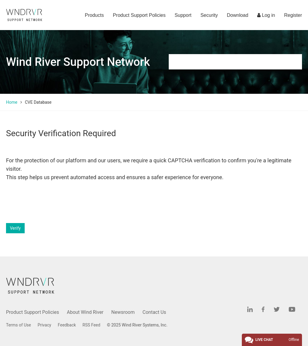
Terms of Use (18, 325)
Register (293, 15)
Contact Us (154, 312)
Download (237, 15)
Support (182, 15)
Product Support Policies (139, 15)
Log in (266, 15)
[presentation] (51, 202)
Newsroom (123, 312)
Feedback (67, 325)
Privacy (44, 325)
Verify (15, 228)
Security (209, 15)
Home (11, 102)
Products (94, 15)
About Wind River (85, 312)
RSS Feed (91, 325)
